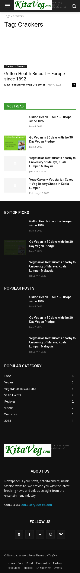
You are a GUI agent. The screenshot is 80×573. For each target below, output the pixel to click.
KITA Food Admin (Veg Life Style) (24, 84)
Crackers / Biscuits (16, 66)
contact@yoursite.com (36, 505)
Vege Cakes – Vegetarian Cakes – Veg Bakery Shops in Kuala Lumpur (51, 184)
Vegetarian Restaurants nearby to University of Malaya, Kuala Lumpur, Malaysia (52, 162)
